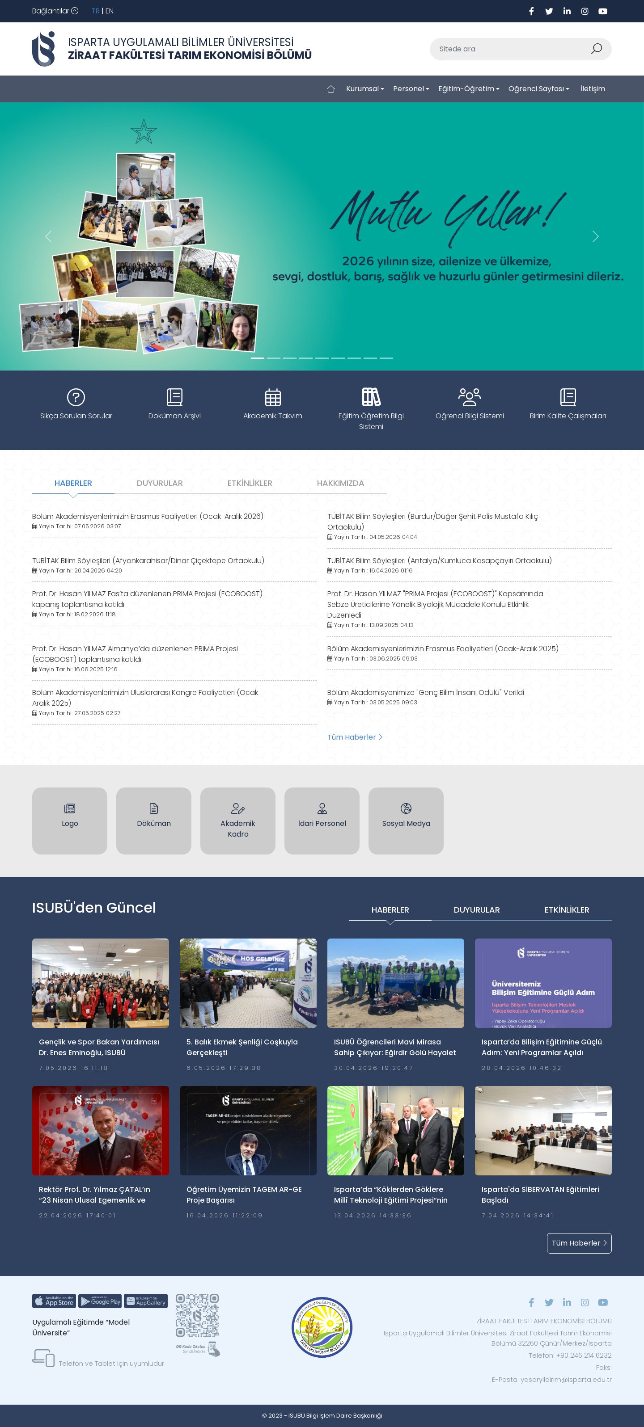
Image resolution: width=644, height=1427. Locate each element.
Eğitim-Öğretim (466, 89)
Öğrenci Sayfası (536, 89)
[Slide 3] (306, 358)
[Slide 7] (370, 358)
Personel (408, 89)
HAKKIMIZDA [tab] (340, 482)
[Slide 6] (354, 358)
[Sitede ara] (510, 49)
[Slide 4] (322, 358)
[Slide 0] (257, 358)
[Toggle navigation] (55, 11)
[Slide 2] (290, 358)
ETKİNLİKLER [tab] (250, 482)
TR (96, 11)
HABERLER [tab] (73, 482)
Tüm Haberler (354, 737)
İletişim (592, 89)
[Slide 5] (338, 358)
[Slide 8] (386, 358)
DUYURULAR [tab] (160, 482)
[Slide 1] (273, 358)
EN (110, 11)
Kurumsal (362, 89)
